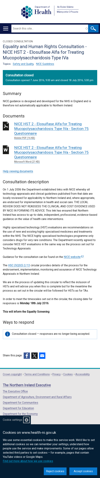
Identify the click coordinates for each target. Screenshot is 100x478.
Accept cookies (83, 471)
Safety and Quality (23, 63)
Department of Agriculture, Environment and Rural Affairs (37, 397)
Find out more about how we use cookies (28, 461)
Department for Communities (20, 402)
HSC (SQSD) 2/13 (19, 265)
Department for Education (18, 408)
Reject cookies (55, 471)
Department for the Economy (20, 414)
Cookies (68, 374)
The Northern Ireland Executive (27, 385)
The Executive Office (15, 391)
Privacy (56, 374)
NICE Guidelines (45, 63)
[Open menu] (5, 28)
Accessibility (82, 374)
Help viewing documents (18, 171)
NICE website (74, 257)
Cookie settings (12, 419)
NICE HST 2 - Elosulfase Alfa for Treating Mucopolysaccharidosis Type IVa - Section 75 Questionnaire (55, 131)
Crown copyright (12, 374)
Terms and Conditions (37, 374)
